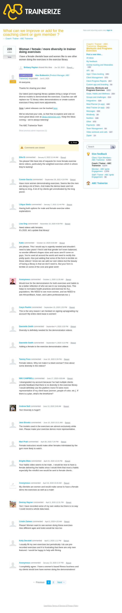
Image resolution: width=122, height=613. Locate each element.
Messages (90, 111)
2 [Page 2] (53, 582)
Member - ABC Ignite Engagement (100, 170)
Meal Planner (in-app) (95, 104)
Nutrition (90, 118)
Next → (61, 582)
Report (63, 157)
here (55, 108)
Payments (90, 125)
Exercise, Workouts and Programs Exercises (99, 48)
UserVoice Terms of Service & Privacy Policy (61, 606)
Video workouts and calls (97, 132)
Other (88, 121)
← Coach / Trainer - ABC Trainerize (18, 39)
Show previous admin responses (33, 131)
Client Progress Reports (96, 81)
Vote (9, 57)
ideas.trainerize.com (51, 117)
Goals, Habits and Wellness (98, 94)
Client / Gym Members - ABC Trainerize (102, 159)
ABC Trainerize (100, 183)
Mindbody (90, 115)
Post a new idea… (94, 54)
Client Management (94, 77)
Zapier (89, 135)
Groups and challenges (96, 97)
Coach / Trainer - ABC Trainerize (97, 45)
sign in (109, 30)
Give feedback (99, 154)
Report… (70, 67)
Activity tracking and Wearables (99, 65)
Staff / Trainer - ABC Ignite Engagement (103, 176)
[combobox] (99, 147)
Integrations (91, 101)
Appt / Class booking (95, 74)
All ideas (90, 58)
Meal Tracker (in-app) (95, 108)
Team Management (94, 128)
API (87, 71)
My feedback (91, 61)
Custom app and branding (97, 84)
